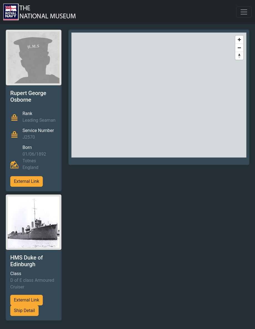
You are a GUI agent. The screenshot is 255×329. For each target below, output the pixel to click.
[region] (159, 95)
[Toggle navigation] (244, 12)
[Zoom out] (239, 48)
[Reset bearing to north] (239, 56)
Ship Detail (24, 310)
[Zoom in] (239, 40)
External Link (26, 181)
